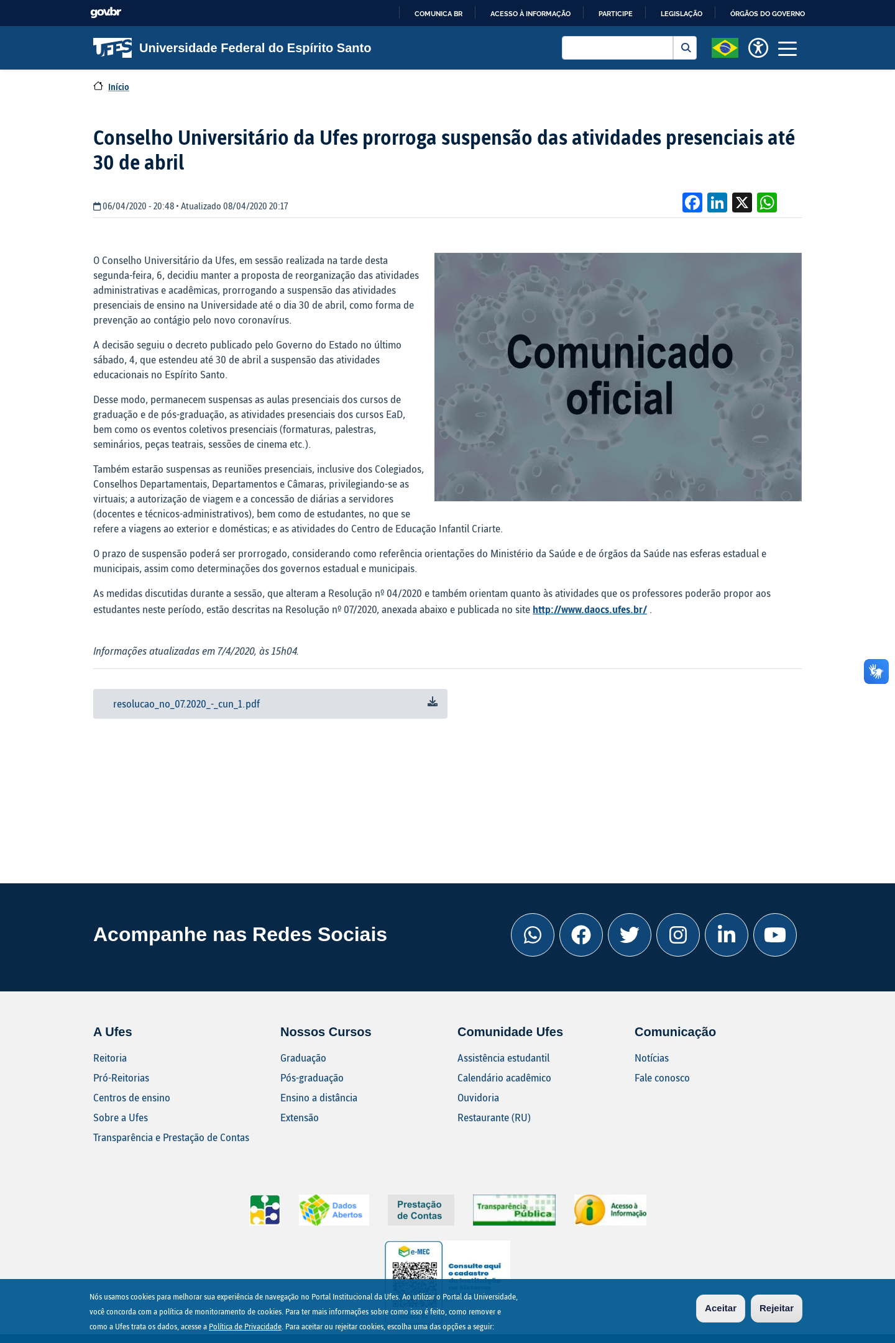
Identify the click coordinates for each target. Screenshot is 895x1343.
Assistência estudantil (503, 1057)
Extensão (299, 1117)
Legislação (681, 13)
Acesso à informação (530, 13)
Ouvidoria (478, 1097)
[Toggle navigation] (787, 48)
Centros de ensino (131, 1097)
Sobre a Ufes (120, 1117)
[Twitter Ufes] (630, 935)
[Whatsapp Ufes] (532, 935)
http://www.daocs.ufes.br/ (590, 609)
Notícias (652, 1057)
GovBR (105, 13)
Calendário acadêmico (504, 1077)
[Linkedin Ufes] (726, 935)
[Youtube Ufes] (775, 935)
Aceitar (721, 1308)
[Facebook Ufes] (581, 935)
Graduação (303, 1057)
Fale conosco (662, 1077)
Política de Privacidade (245, 1327)
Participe (616, 13)
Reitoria (110, 1057)
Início (118, 87)
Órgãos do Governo (767, 13)
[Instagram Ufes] (678, 935)
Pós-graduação (312, 1077)
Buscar (685, 48)
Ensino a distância (318, 1097)
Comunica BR (438, 13)
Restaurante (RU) (494, 1117)
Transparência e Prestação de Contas (171, 1137)
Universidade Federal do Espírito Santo (232, 48)
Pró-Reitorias (121, 1077)
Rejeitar (777, 1308)
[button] (725, 47)
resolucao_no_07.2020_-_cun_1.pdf (186, 703)
